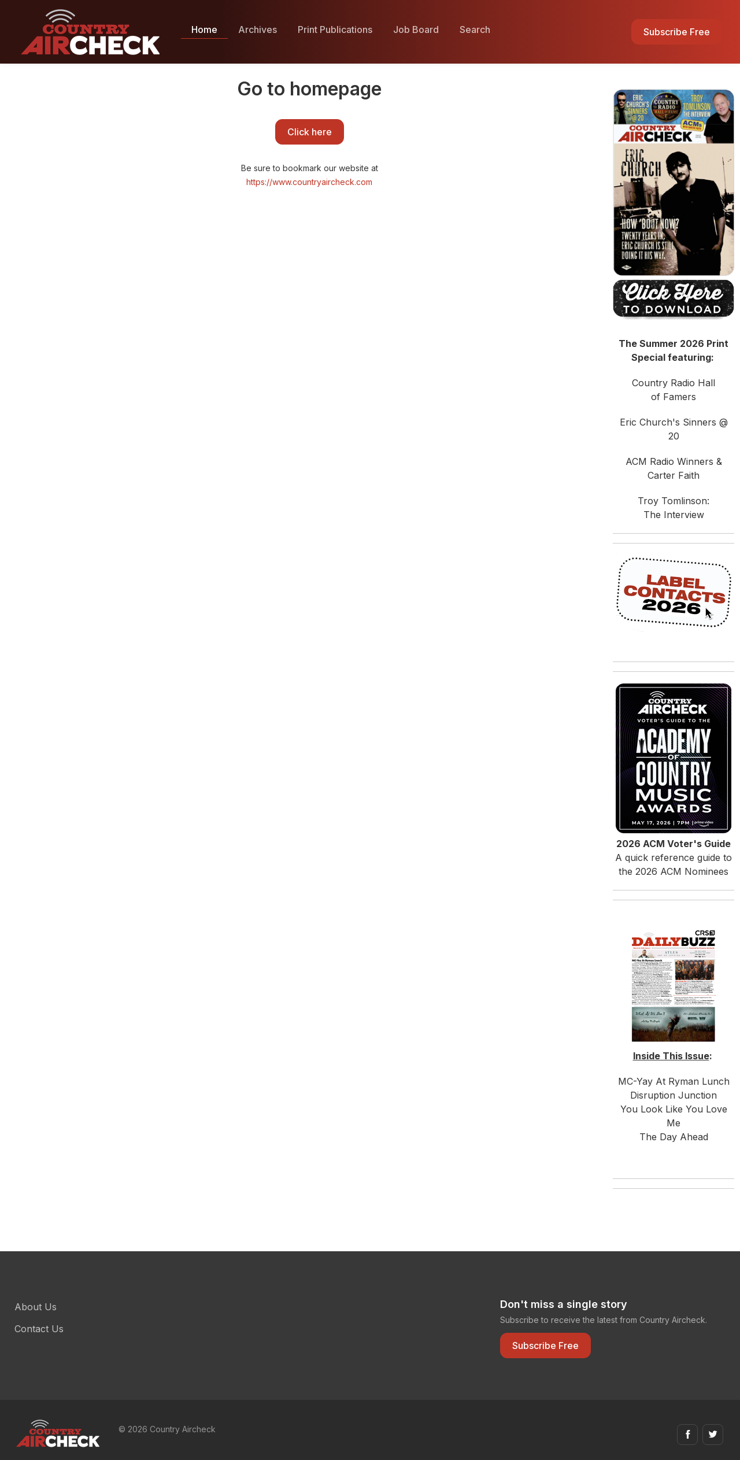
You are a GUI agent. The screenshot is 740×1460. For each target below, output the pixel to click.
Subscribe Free (676, 32)
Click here (309, 132)
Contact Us (39, 1329)
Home (204, 29)
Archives (257, 29)
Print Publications (335, 29)
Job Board (416, 29)
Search (475, 29)
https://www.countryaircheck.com (309, 182)
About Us (35, 1307)
